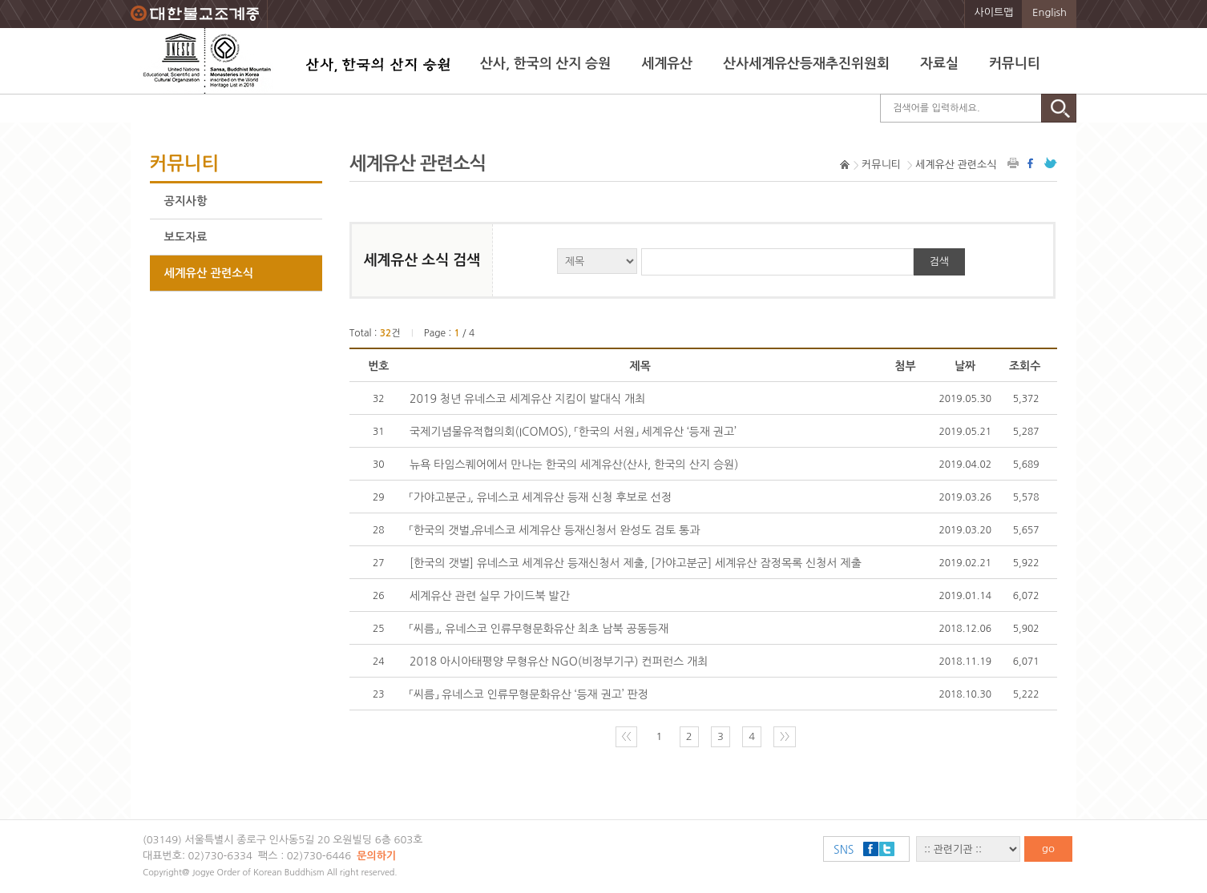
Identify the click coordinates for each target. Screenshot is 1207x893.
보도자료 (186, 237)
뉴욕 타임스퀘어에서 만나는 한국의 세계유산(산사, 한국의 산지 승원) (574, 464)
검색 (939, 261)
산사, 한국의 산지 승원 (545, 63)
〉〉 (784, 736)
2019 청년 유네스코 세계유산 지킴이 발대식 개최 (527, 398)
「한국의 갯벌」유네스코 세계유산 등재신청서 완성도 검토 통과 (555, 530)
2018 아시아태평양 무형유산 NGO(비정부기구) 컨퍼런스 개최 (559, 661)
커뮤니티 (1014, 63)
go (1048, 848)
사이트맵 (994, 12)
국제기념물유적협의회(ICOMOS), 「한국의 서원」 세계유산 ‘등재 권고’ (573, 431)
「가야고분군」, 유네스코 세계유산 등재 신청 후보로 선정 (541, 497)
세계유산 (666, 63)
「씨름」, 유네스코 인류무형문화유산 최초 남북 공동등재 (539, 628)
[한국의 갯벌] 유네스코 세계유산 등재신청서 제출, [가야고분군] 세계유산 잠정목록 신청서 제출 (636, 563)
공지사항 (186, 201)
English (1049, 12)
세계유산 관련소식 (209, 273)
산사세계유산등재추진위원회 (806, 63)
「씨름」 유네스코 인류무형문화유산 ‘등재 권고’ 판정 (529, 694)
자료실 (939, 63)
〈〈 (626, 736)
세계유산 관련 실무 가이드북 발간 (490, 595)
